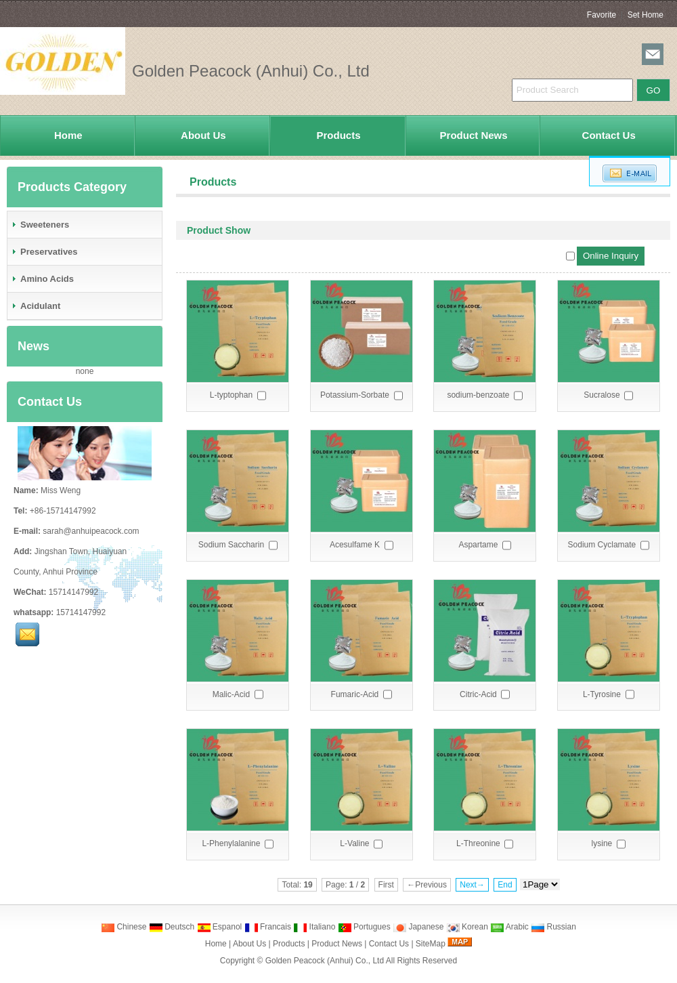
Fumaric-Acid (355, 694)
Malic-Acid (231, 694)
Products (338, 135)
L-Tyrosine (602, 694)
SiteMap (430, 943)
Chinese (123, 927)
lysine (602, 843)
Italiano (314, 927)
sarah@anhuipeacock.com (91, 531)
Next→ (472, 885)
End (505, 885)
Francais (267, 927)
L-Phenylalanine (231, 843)
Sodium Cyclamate (602, 544)
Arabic (509, 927)
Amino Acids (42, 279)
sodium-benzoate (478, 395)
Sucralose (601, 395)
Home (68, 135)
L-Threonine (478, 843)
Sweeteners (40, 224)
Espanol (219, 927)
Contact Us (609, 135)
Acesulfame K (355, 544)
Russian (553, 927)
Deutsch (171, 927)
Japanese (418, 927)
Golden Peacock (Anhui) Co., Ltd (324, 960)
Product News (474, 135)
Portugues (364, 927)
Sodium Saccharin (231, 544)
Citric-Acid (478, 694)
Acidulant (35, 306)
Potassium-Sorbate (354, 395)
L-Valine (354, 843)
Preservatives (44, 252)
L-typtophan (231, 395)
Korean (467, 927)
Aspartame (478, 544)
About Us (203, 135)
